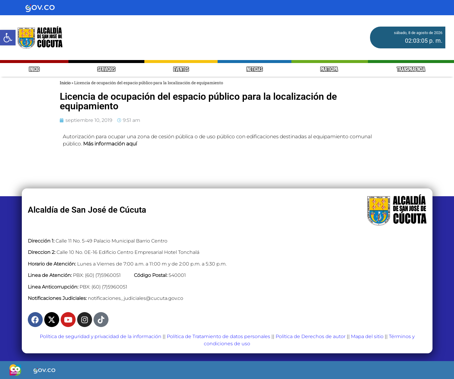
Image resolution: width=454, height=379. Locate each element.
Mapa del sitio (367, 336)
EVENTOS (181, 69)
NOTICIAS (254, 69)
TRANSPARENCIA (411, 69)
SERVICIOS (106, 69)
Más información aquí (110, 144)
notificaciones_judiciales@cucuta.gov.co (135, 298)
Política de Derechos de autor (311, 336)
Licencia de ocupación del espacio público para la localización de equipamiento (198, 101)
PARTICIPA (329, 69)
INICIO (34, 69)
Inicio (65, 82)
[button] (8, 37)
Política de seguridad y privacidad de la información (100, 336)
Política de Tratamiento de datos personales (218, 336)
